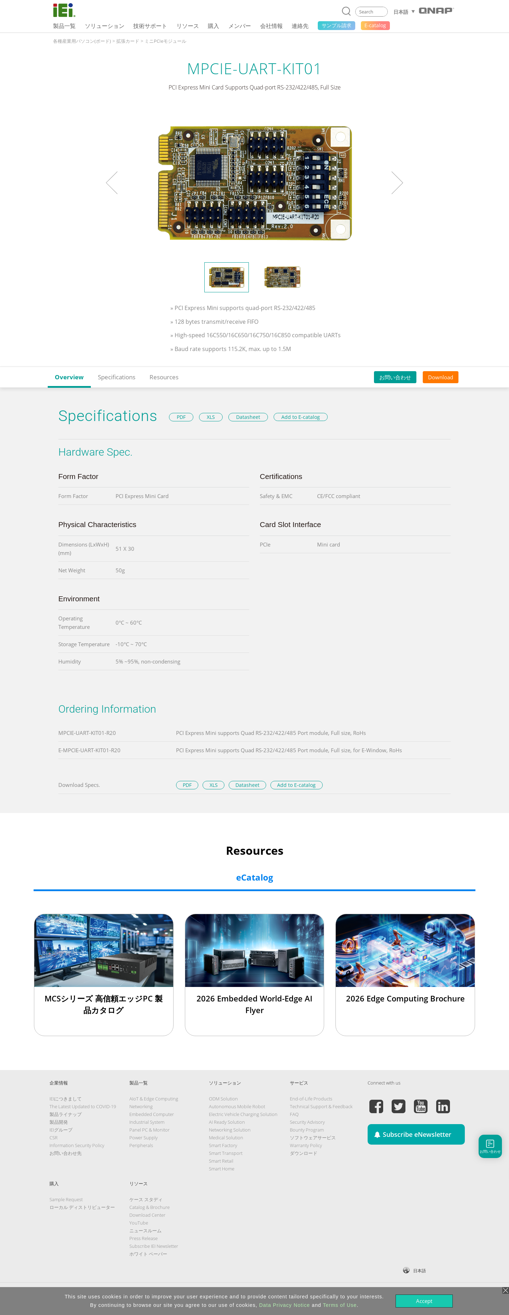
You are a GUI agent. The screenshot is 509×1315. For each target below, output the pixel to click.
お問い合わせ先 (65, 1153)
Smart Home (221, 1168)
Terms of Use (340, 1305)
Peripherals (141, 1145)
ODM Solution (223, 1098)
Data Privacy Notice (284, 1305)
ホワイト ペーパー (148, 1254)
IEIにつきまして (65, 1098)
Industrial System (146, 1122)
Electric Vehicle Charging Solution (243, 1114)
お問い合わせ (395, 377)
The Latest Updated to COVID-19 (82, 1106)
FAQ (294, 1114)
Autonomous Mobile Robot (237, 1106)
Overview (69, 377)
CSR (53, 1137)
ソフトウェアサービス (313, 1137)
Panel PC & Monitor (149, 1130)
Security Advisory (307, 1122)
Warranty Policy (306, 1145)
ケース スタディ (146, 1199)
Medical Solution (226, 1137)
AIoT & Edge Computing (153, 1098)
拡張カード (127, 41)
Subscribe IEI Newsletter (153, 1246)
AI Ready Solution (227, 1122)
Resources (164, 377)
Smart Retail (221, 1161)
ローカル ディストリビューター (82, 1207)
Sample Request (66, 1199)
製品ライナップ (65, 1114)
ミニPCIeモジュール (165, 41)
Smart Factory (223, 1145)
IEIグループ (60, 1130)
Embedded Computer (151, 1114)
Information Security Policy (76, 1145)
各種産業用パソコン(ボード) (82, 41)
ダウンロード (303, 1153)
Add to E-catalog (300, 417)
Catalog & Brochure (149, 1207)
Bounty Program (307, 1130)
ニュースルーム (145, 1230)
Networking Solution (230, 1130)
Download (440, 377)
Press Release (143, 1238)
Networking (141, 1106)
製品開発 (58, 1122)
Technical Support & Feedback (321, 1106)
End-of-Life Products (311, 1098)
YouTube (138, 1223)
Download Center (147, 1215)
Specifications (116, 377)
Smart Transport (225, 1153)
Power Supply (143, 1137)
